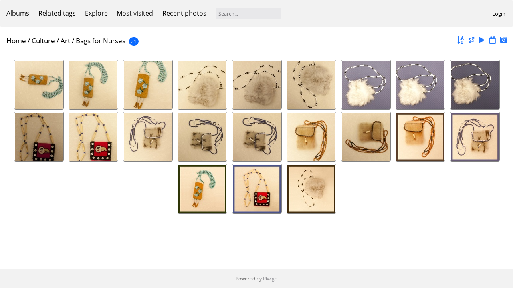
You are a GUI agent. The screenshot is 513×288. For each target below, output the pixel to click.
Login (498, 13)
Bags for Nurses (100, 40)
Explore (96, 13)
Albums (17, 13)
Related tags (57, 13)
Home (16, 40)
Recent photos (184, 13)
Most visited (135, 13)
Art (65, 40)
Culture (43, 40)
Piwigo (270, 278)
